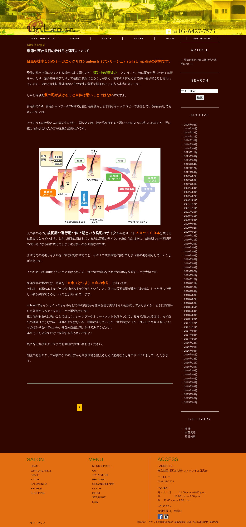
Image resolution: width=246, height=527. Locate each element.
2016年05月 (190, 350)
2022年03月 (190, 192)
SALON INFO (202, 38)
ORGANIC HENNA (103, 483)
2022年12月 (190, 168)
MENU (74, 38)
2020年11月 (190, 215)
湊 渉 (188, 428)
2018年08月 (190, 295)
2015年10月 (190, 366)
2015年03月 (190, 394)
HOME (35, 466)
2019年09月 (190, 247)
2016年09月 (190, 346)
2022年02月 (190, 196)
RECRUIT (36, 488)
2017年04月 (190, 330)
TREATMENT (100, 475)
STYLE (106, 38)
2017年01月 (190, 338)
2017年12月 (190, 322)
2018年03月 (190, 315)
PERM (96, 492)
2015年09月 (190, 370)
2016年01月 (190, 354)
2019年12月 (190, 235)
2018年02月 (190, 318)
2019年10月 (190, 243)
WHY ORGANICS (43, 38)
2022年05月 (190, 184)
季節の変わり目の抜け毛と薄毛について (58, 51)
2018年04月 (190, 311)
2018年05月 (190, 307)
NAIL (95, 501)
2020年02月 (190, 227)
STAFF (138, 38)
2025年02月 (190, 124)
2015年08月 (190, 374)
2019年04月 (190, 263)
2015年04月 (190, 390)
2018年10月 (190, 287)
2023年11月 (190, 152)
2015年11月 (190, 362)
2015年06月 (190, 382)
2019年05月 (190, 259)
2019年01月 (190, 275)
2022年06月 (190, 180)
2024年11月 (190, 136)
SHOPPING (38, 492)
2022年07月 (190, 176)
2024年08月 (190, 148)
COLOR (97, 488)
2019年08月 (190, 251)
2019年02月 (190, 271)
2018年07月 (190, 299)
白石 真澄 (190, 432)
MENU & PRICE (101, 466)
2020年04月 (190, 219)
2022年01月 (190, 199)
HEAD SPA (98, 479)
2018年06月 (190, 303)
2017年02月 (190, 334)
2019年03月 (190, 267)
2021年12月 (190, 203)
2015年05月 (190, 386)
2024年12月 (190, 132)
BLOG (170, 38)
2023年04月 (190, 164)
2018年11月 (190, 283)
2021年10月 (190, 211)
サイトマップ (37, 522)
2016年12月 (190, 342)
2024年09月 (190, 144)
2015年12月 (190, 358)
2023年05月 (190, 160)
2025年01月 (190, 128)
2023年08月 (190, 156)
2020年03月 (190, 223)
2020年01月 (190, 231)
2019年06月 (190, 255)
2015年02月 (190, 398)
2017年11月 (190, 326)
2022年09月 (190, 172)
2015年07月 (190, 378)
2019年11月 (190, 239)
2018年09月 (190, 291)
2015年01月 (190, 402)
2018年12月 (190, 279)
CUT (95, 470)
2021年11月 (190, 208)
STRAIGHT (99, 497)
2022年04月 (190, 188)
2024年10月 (190, 140)
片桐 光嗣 (190, 436)
